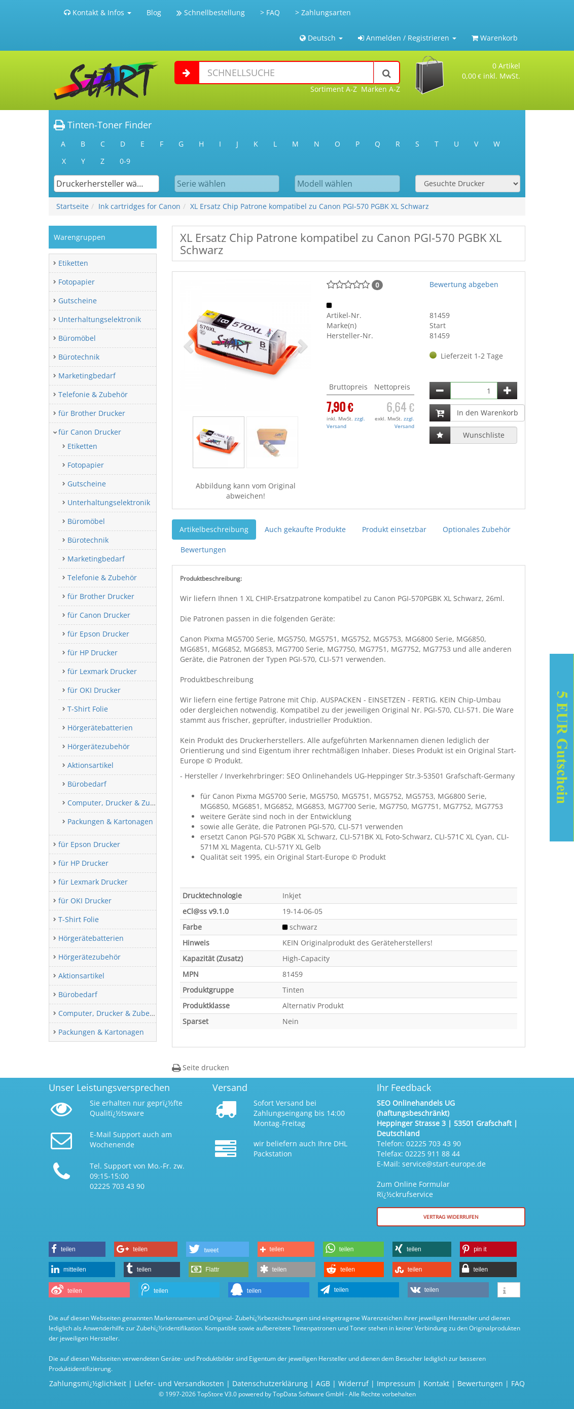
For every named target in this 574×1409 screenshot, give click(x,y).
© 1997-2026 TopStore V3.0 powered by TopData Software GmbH (251, 1394)
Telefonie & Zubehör (93, 394)
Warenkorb (495, 38)
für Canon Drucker (89, 432)
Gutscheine (77, 300)
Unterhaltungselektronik (99, 319)
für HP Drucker (92, 652)
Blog (154, 12)
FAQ (518, 1383)
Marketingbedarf (87, 375)
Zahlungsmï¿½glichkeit (87, 1383)
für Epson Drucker (98, 634)
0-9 (125, 161)
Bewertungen (203, 549)
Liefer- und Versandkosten (179, 1383)
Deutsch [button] (321, 38)
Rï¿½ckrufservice (405, 1194)
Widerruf (353, 1383)
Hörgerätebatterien (100, 727)
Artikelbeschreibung (214, 529)
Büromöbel (77, 338)
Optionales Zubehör (477, 529)
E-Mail (100, 1134)
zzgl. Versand (346, 422)
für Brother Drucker (91, 413)
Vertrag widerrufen (451, 1216)
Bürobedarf (86, 784)
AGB (323, 1383)
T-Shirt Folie (87, 709)
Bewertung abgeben (463, 284)
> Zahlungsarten (323, 12)
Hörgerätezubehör (98, 746)
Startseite (72, 206)
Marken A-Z (380, 89)
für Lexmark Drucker (102, 671)
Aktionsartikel (90, 765)
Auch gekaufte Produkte (305, 529)
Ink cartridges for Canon (139, 206)
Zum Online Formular (413, 1184)
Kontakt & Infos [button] (97, 12)
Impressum (396, 1383)
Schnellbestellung (210, 12)
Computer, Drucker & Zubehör (118, 802)
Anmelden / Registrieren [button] (407, 38)
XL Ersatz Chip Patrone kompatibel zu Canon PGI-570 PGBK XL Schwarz (309, 206)
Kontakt (436, 1383)
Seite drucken (200, 1067)
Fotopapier (76, 282)
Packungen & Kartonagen (110, 821)
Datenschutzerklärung (270, 1383)
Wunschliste (484, 435)
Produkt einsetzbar (394, 529)
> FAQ (270, 12)
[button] (190, 345)
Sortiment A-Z (333, 89)
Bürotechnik (78, 357)
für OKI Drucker (94, 690)
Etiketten (73, 263)
